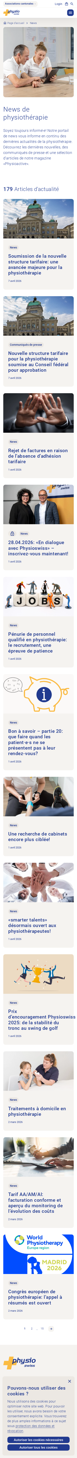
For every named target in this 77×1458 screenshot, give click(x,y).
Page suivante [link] (51, 1329)
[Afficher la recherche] (72, 4)
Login (58, 4)
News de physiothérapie (25, 113)
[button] (70, 12)
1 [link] (24, 1328)
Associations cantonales (20, 3)
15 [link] (42, 1328)
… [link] (37, 1329)
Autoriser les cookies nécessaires (38, 1440)
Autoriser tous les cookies (39, 1447)
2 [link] (31, 1328)
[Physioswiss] (11, 12)
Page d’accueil (15, 23)
